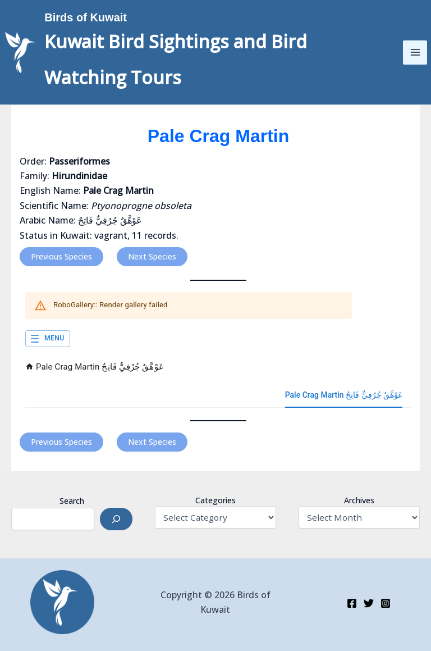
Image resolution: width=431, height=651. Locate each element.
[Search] (116, 519)
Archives (359, 500)
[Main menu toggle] (407, 52)
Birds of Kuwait (113, 16)
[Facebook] (352, 603)
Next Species (152, 256)
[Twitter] (369, 603)
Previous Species (61, 256)
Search (71, 500)
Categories (215, 500)
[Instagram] (385, 603)
